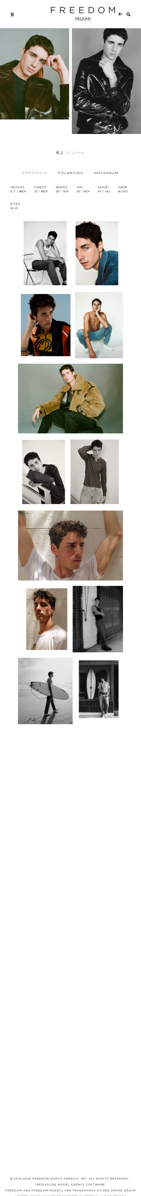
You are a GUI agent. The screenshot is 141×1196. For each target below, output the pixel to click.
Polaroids (70, 173)
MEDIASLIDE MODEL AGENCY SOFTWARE (70, 1184)
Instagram (106, 173)
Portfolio (34, 173)
